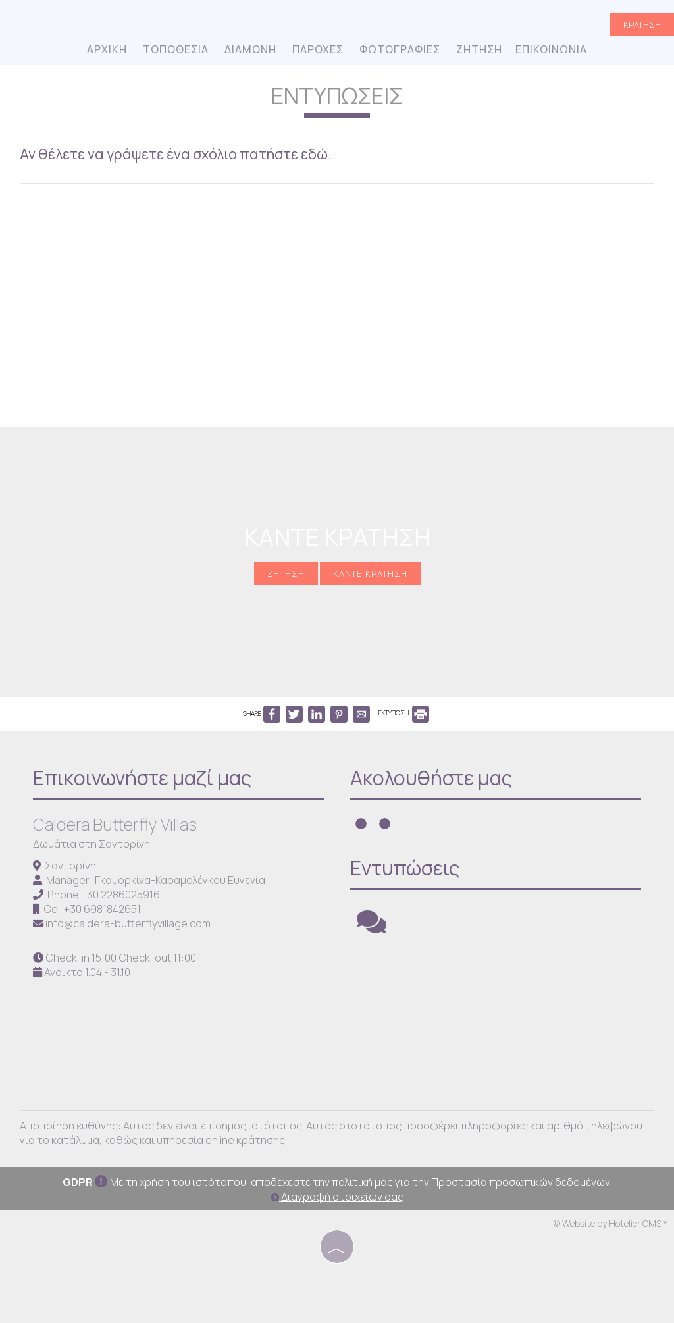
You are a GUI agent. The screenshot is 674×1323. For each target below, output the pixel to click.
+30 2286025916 (120, 894)
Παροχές (318, 49)
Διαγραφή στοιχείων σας (337, 1196)
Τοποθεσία (176, 49)
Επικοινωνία (551, 49)
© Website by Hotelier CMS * (610, 1223)
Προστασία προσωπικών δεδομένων (520, 1182)
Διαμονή (250, 49)
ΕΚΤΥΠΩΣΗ (403, 712)
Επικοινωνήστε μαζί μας (142, 777)
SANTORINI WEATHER (502, 1015)
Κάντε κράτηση (370, 573)
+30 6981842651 (102, 909)
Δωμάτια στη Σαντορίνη (91, 844)
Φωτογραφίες (399, 49)
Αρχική (107, 49)
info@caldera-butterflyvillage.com (128, 923)
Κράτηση (642, 24)
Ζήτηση (479, 49)
